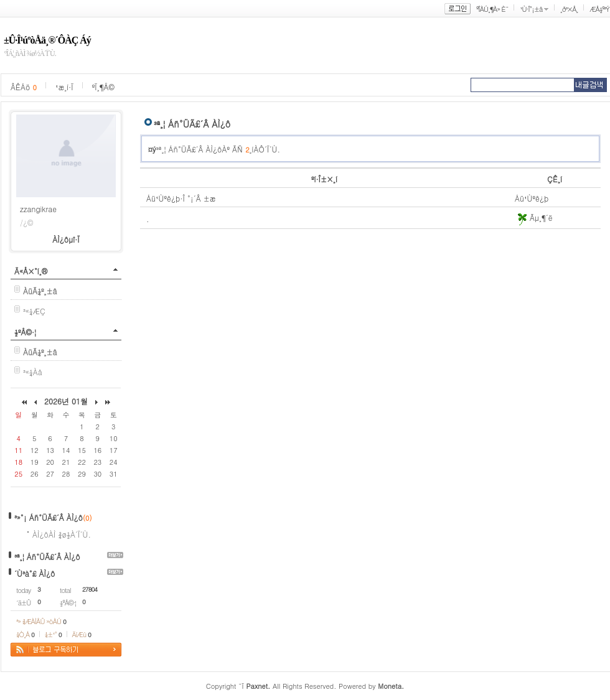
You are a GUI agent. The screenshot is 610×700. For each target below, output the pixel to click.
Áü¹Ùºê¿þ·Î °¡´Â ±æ (181, 198)
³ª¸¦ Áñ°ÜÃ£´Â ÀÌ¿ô (47, 556)
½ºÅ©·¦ (25, 332)
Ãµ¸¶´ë (534, 217)
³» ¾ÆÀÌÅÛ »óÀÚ (41, 621)
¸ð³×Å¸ (569, 9)
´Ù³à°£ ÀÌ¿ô (34, 573)
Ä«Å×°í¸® (30, 271)
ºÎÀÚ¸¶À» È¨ (492, 9)
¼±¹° (53, 634)
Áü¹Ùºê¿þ (532, 198)
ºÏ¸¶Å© (103, 87)
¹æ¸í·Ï (64, 87)
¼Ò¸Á (25, 634)
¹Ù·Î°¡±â (531, 9)
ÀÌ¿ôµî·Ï (66, 239)
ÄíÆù (81, 634)
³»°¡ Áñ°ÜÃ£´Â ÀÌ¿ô (48, 517)
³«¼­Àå (32, 371)
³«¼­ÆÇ (34, 311)
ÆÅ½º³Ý (599, 9)
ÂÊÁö (24, 87)
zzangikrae (38, 208)
